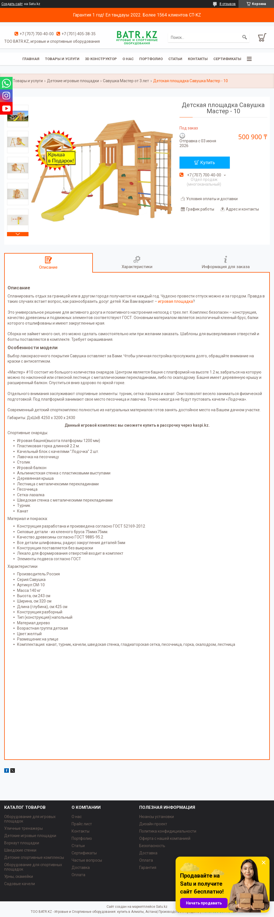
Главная (30, 59)
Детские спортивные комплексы (34, 857)
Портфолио (151, 59)
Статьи (175, 59)
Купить (207, 162)
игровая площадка (175, 301)
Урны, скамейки (18, 876)
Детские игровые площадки (73, 81)
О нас (128, 59)
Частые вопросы (87, 860)
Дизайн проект (153, 824)
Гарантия (147, 867)
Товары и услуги (62, 59)
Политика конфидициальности (167, 831)
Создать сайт (12, 4)
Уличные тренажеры (23, 828)
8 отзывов (227, 4)
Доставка (81, 867)
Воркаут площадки (21, 843)
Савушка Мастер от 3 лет (126, 81)
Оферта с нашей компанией (164, 838)
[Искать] (244, 37)
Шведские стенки (20, 850)
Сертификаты (227, 59)
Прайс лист (82, 824)
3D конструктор (101, 59)
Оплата (78, 875)
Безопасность (152, 845)
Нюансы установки (156, 816)
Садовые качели (19, 883)
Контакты (198, 59)
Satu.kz (161, 907)
